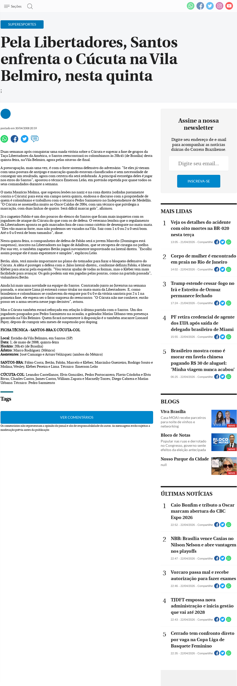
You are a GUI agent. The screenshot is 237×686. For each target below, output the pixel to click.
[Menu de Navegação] (13, 6)
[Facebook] (200, 9)
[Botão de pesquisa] (28, 6)
